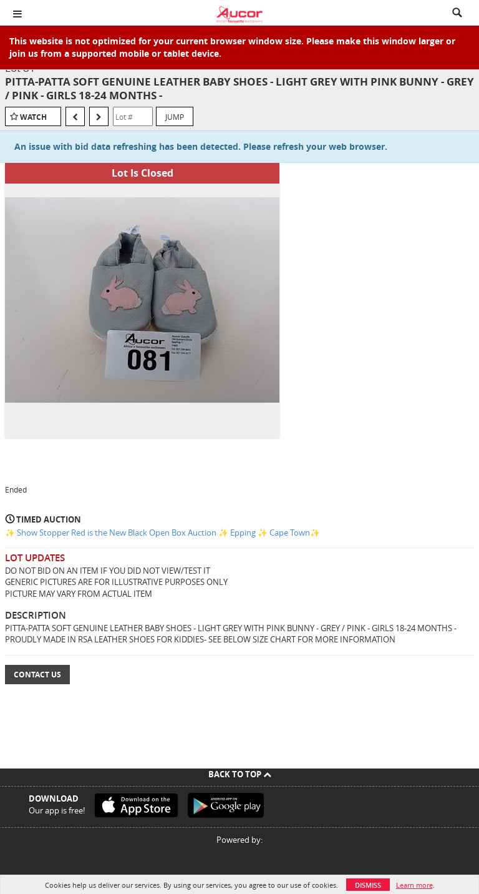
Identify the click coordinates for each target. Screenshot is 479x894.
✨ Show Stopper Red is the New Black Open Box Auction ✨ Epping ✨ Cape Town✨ (162, 532)
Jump (174, 117)
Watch (33, 117)
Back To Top (239, 774)
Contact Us (37, 674)
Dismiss (368, 885)
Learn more (414, 885)
